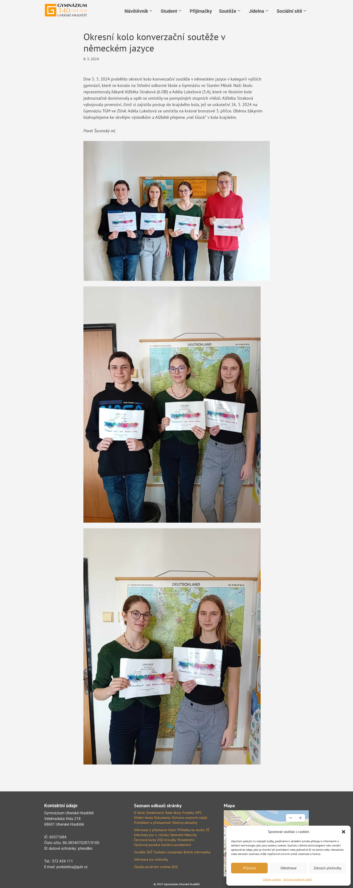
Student (171, 11)
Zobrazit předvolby (327, 868)
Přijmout (249, 868)
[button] (343, 831)
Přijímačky (201, 11)
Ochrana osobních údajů (297, 879)
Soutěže (229, 11)
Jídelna (258, 11)
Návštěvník (138, 11)
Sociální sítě (291, 11)
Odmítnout (288, 868)
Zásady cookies (272, 879)
